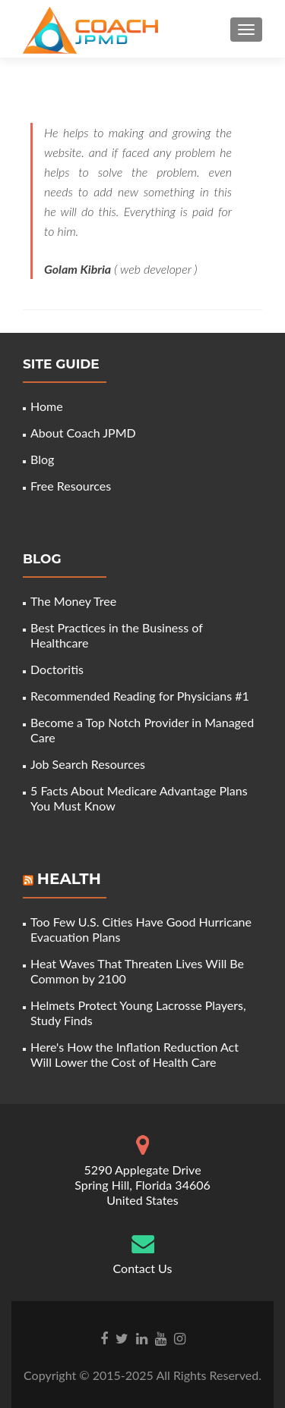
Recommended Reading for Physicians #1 (139, 695)
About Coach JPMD (83, 432)
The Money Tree (73, 601)
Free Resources (70, 485)
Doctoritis (57, 669)
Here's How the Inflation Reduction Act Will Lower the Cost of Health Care (134, 1054)
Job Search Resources (87, 764)
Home (46, 406)
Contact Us (143, 1268)
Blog (42, 459)
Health (69, 879)
